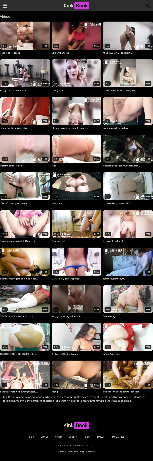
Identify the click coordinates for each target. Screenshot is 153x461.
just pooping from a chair (115, 127)
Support (73, 436)
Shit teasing (109, 316)
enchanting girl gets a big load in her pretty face (19, 278)
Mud (54, 165)
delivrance (57, 203)
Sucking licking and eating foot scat (121, 391)
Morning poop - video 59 (12, 165)
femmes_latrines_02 (114, 278)
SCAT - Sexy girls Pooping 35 (66, 278)
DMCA (100, 436)
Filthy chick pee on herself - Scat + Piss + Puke (71, 127)
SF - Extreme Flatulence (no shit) (16, 316)
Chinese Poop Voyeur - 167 (116, 203)
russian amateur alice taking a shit (120, 90)
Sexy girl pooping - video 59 (66, 316)
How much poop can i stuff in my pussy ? (19, 240)
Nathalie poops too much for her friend (122, 165)
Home (30, 436)
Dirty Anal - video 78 (113, 240)
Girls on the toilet (60, 52)
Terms (87, 436)
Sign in (58, 436)
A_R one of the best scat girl (66, 353)
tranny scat (57, 90)
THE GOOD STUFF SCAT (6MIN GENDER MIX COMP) (19, 353)
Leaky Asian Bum (111, 353)
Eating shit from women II (13, 90)
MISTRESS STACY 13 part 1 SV (117, 52)
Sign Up (44, 436)
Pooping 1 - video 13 (10, 52)
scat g (55, 391)
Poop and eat (58, 240)
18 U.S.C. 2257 (118, 436)
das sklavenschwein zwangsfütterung (19, 391)
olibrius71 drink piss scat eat (14, 203)
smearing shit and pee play (13, 127)
